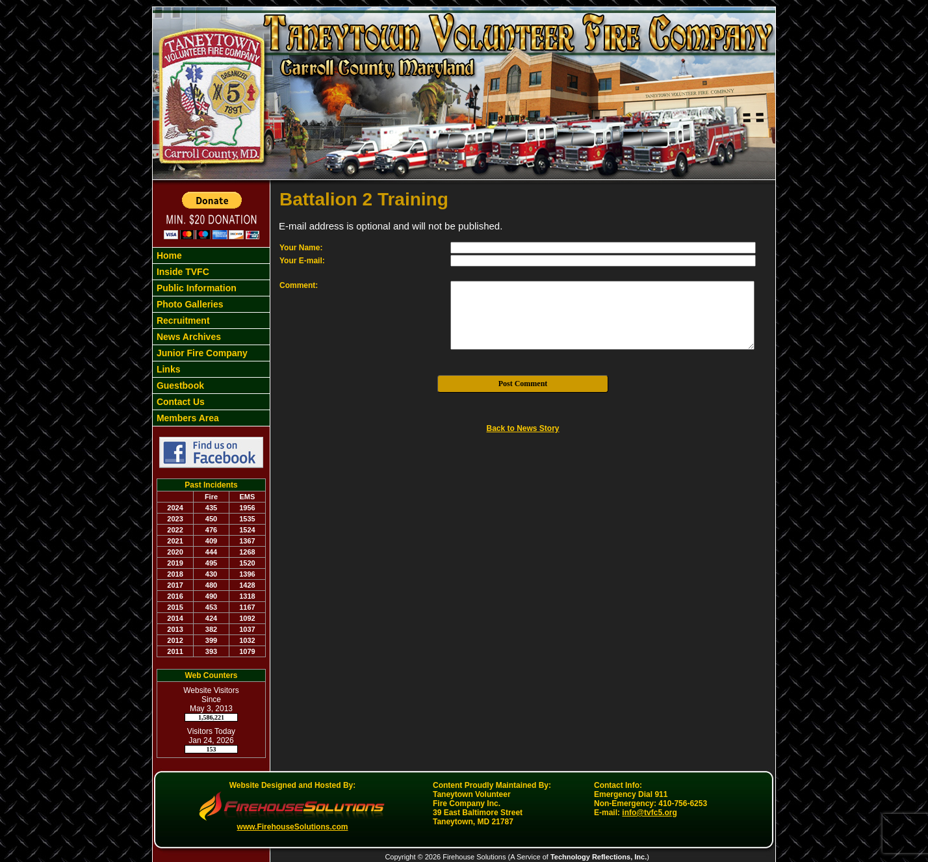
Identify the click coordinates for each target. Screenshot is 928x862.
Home (168, 255)
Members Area (186, 418)
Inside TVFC (181, 272)
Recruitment (182, 320)
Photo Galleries (189, 304)
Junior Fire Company (201, 353)
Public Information (195, 288)
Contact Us (179, 402)
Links (167, 369)
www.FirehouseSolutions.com (292, 826)
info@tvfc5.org (649, 812)
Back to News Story (522, 428)
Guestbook (179, 385)
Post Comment (523, 383)
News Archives (187, 337)
